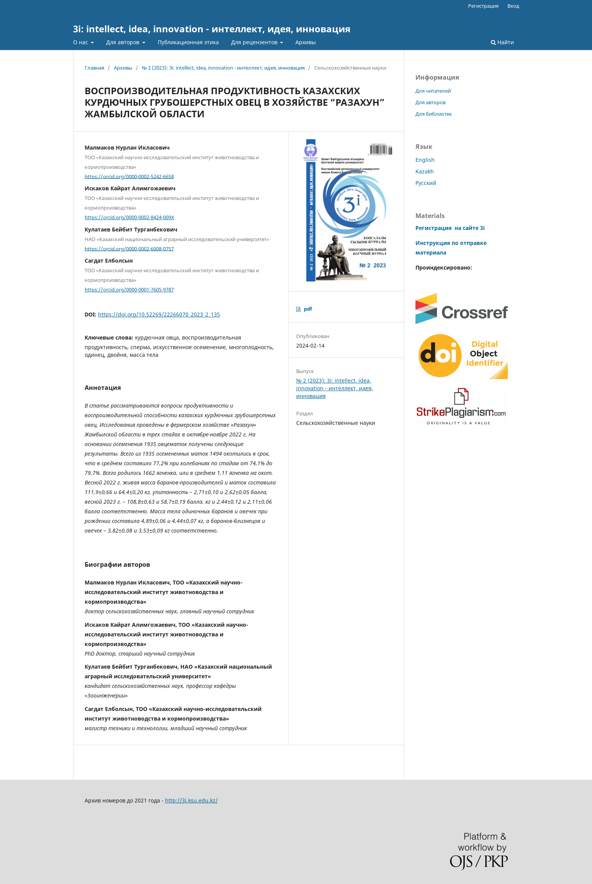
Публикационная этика (188, 42)
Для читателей (433, 90)
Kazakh (424, 171)
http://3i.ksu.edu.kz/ (191, 800)
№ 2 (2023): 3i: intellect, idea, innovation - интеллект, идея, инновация (223, 67)
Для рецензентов (255, 42)
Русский (425, 182)
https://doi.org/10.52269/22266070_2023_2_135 (159, 314)
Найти (502, 42)
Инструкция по (437, 242)
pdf (308, 308)
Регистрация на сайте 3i (450, 227)
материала (430, 252)
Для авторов (123, 42)
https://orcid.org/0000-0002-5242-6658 (129, 176)
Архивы (305, 42)
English (425, 159)
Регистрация (483, 5)
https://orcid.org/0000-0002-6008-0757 (129, 248)
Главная (94, 67)
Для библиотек (433, 113)
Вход (513, 5)
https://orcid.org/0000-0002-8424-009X (129, 217)
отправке (473, 242)
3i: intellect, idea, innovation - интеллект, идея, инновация (211, 28)
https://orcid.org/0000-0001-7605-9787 (129, 289)
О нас (81, 42)
